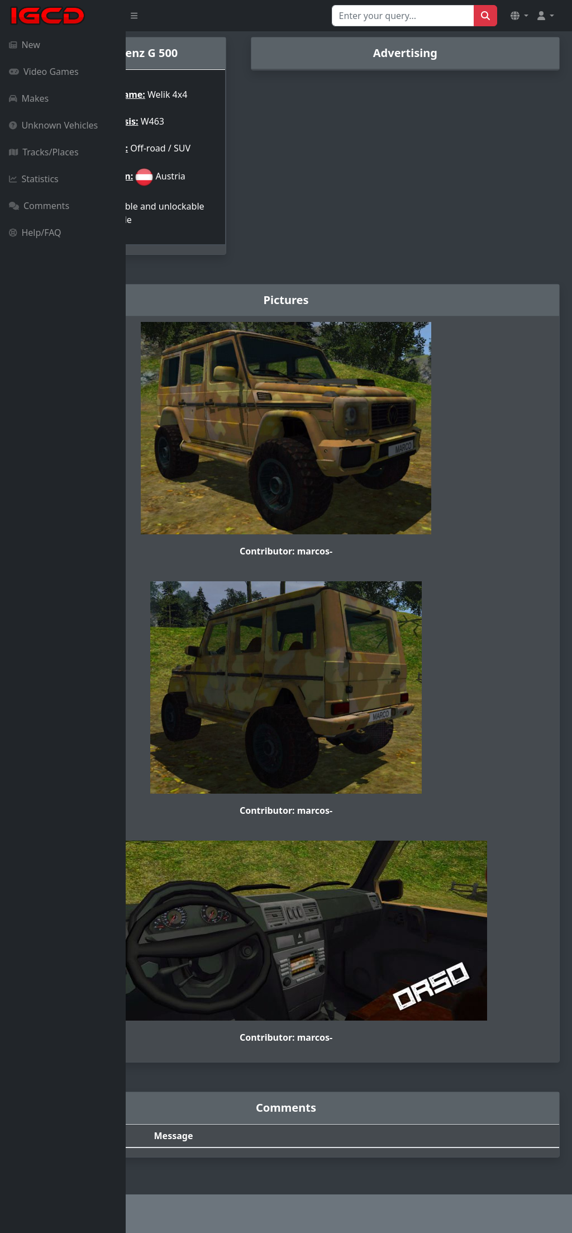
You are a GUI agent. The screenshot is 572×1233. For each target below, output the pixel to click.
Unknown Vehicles (53, 125)
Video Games (44, 71)
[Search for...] (403, 15)
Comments (39, 206)
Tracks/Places (44, 152)
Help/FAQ (35, 232)
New (24, 45)
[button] (519, 15)
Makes (29, 98)
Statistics (34, 179)
